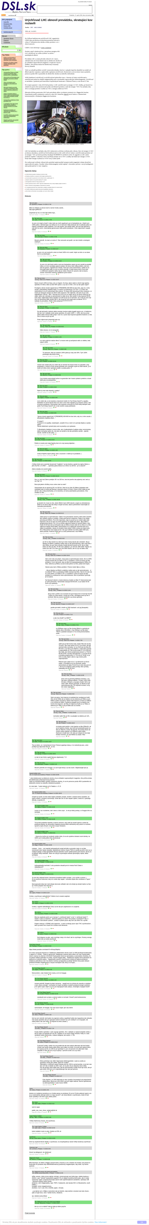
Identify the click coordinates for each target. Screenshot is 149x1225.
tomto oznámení (46, 48)
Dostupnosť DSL (8, 23)
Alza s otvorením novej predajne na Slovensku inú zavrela (10, 83)
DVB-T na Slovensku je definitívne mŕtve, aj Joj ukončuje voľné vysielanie (10, 59)
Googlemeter (7, 42)
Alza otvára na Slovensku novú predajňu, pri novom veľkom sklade (11, 78)
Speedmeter (6, 38)
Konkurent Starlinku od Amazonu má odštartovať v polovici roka (10, 111)
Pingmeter (6, 40)
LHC (31, 27)
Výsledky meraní (8, 27)
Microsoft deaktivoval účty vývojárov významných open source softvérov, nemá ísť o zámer (11, 89)
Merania (11, 38)
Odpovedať (31, 214)
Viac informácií (101, 1222)
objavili (66, 94)
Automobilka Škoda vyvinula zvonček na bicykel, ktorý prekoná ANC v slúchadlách (11, 73)
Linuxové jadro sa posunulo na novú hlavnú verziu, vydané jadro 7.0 (40, 178)
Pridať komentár (30, 1213)
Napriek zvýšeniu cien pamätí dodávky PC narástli (11, 120)
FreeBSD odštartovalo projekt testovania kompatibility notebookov (11, 116)
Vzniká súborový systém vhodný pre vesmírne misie (36, 174)
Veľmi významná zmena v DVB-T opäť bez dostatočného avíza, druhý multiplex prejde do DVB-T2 (11, 95)
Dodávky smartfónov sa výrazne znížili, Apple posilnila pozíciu (38, 176)
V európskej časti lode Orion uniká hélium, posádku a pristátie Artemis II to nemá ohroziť (11, 105)
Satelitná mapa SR (8, 31)
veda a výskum (38, 27)
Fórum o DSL (7, 25)
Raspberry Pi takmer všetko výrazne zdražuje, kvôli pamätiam (10, 64)
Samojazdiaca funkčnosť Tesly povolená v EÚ (11, 100)
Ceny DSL (6, 21)
